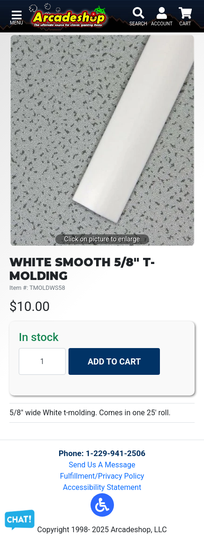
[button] (102, 505)
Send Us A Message (102, 464)
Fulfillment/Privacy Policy (102, 476)
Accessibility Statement (102, 487)
